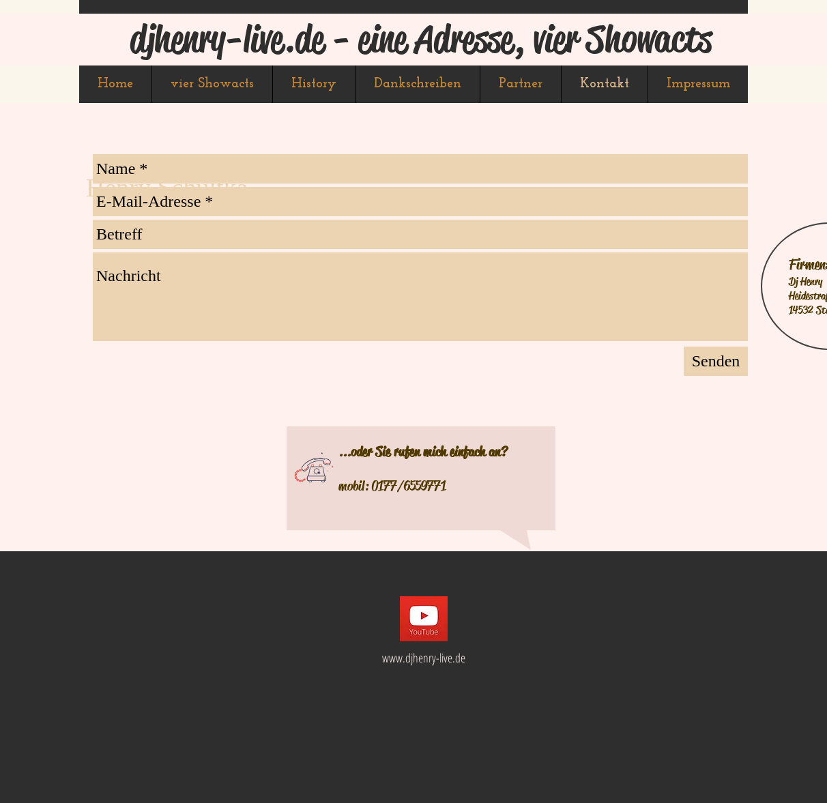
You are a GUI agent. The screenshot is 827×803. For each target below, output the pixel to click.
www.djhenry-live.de (423, 657)
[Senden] (716, 361)
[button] (212, 84)
